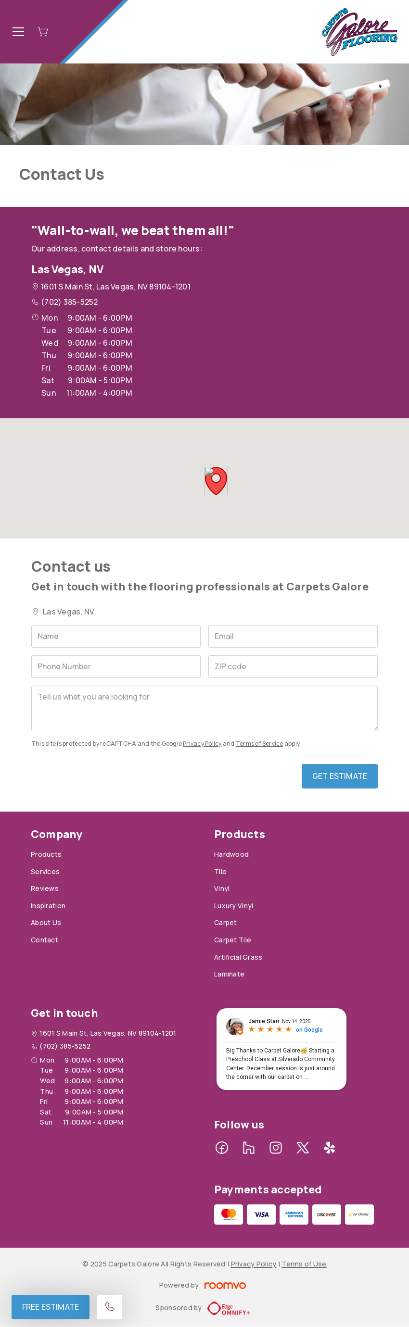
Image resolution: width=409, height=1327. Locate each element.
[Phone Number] (116, 666)
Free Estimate (50, 1307)
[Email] (293, 636)
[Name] (116, 636)
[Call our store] (109, 1307)
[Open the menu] (18, 32)
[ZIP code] (293, 666)
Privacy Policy (202, 743)
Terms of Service (259, 743)
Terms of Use (303, 1263)
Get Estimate (339, 776)
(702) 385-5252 (69, 302)
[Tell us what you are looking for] (204, 708)
